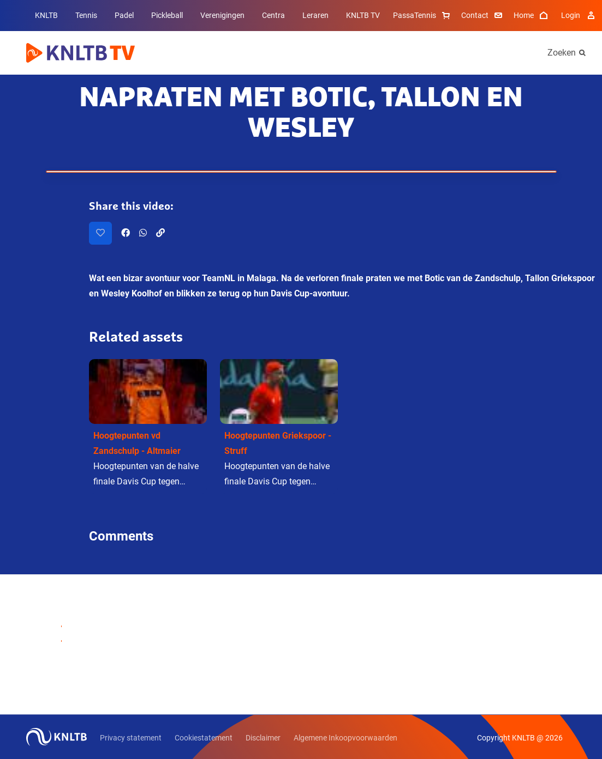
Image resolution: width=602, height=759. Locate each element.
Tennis (86, 15)
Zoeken (561, 52)
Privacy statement (131, 737)
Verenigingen (222, 15)
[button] (148, 426)
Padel (124, 15)
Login (579, 15)
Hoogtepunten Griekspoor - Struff (277, 443)
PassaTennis (422, 15)
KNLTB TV (363, 15)
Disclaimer (263, 737)
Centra (273, 15)
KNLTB (46, 15)
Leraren (315, 15)
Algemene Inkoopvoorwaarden (345, 737)
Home (532, 15)
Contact (483, 15)
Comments (121, 536)
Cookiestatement (204, 737)
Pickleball (167, 15)
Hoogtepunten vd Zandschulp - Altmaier (137, 443)
